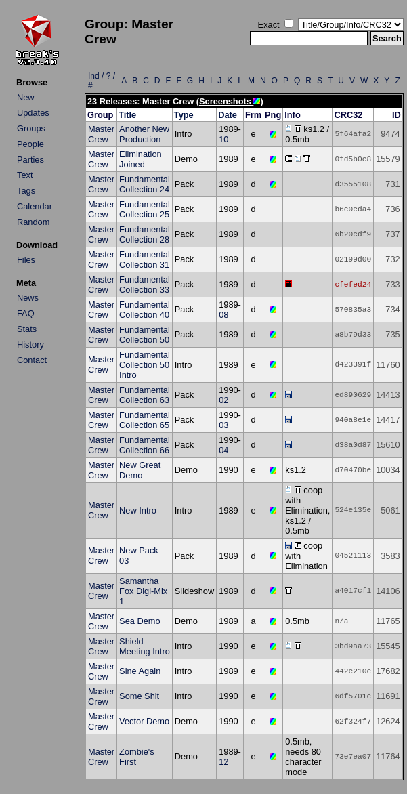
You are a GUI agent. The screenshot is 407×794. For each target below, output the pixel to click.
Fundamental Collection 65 (144, 420)
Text (25, 175)
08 (223, 315)
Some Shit (139, 696)
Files (26, 260)
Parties (30, 159)
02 (223, 400)
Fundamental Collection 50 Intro (144, 365)
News (28, 298)
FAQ (26, 313)
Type (184, 115)
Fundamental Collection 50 (144, 335)
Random (33, 222)
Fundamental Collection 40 (144, 309)
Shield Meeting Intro (144, 646)
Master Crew (101, 134)
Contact (32, 360)
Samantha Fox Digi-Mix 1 (143, 591)
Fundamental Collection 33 (144, 284)
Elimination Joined (140, 159)
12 (223, 762)
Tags (26, 191)
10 (223, 139)
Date (227, 115)
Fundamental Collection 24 (144, 184)
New (26, 97)
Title (127, 115)
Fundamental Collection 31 (144, 259)
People (30, 144)
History (30, 344)
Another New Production (144, 134)
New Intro (137, 510)
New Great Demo (139, 470)
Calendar (34, 206)
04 (223, 450)
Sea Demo (139, 621)
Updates (33, 113)
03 (223, 425)
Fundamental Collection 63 (144, 395)
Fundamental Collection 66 (144, 445)
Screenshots (229, 101)
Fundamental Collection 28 (144, 234)
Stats (27, 329)
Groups (31, 128)
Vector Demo (144, 721)
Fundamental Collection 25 (144, 209)
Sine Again (139, 671)
